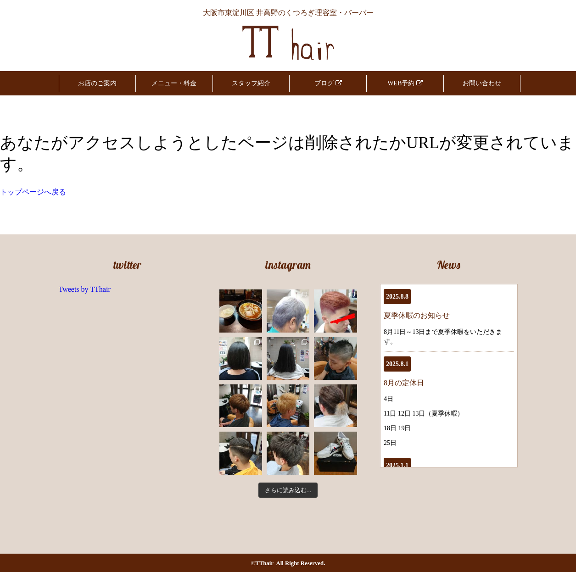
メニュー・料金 (173, 83)
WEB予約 (405, 83)
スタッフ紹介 (251, 83)
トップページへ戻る (33, 192)
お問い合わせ (482, 83)
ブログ (328, 83)
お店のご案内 (97, 83)
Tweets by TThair (85, 289)
